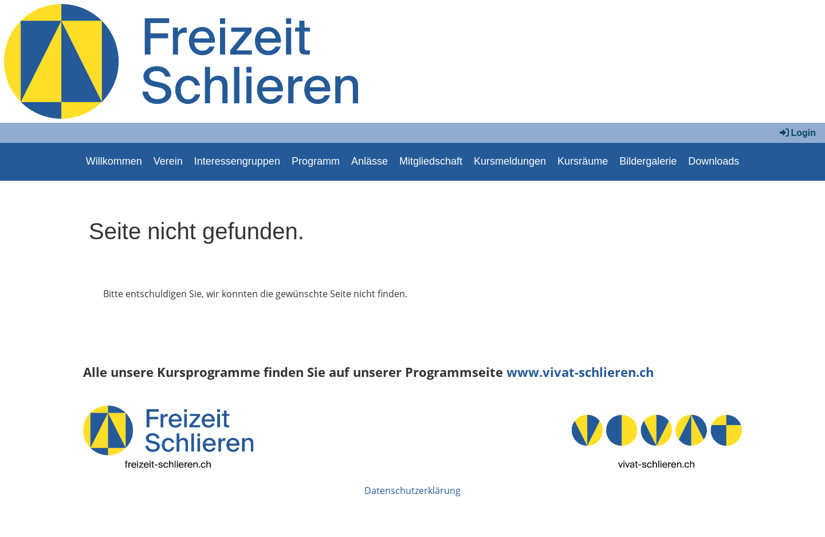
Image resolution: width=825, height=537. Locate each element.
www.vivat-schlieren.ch (580, 372)
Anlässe (369, 161)
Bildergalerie (648, 161)
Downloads (713, 161)
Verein (168, 161)
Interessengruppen (237, 161)
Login (797, 133)
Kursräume (582, 161)
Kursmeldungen (510, 161)
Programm (316, 161)
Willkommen (114, 161)
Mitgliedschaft (430, 161)
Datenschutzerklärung (412, 490)
